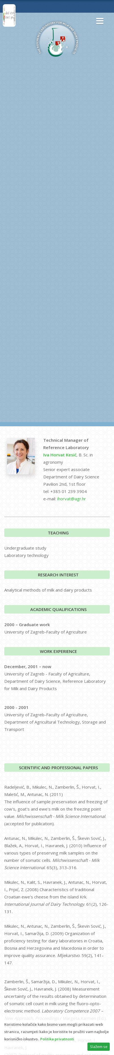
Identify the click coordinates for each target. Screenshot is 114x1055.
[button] (98, 21)
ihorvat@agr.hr (71, 498)
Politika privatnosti (57, 1038)
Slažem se (98, 1046)
